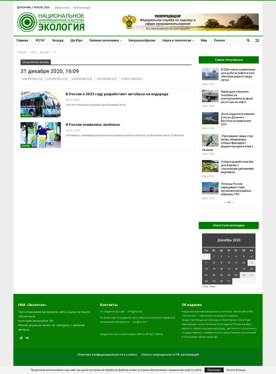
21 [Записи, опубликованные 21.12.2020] (206, 275)
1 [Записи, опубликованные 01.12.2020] (214, 256)
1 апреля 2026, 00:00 (106, 79)
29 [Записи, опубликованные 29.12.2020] (214, 281)
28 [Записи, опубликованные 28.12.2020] (206, 281)
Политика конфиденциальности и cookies (107, 354)
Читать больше (236, 370)
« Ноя (205, 286)
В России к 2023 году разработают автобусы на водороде (117, 94)
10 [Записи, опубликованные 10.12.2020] (229, 262)
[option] (228, 134)
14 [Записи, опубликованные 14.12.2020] (206, 268)
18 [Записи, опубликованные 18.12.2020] (236, 268)
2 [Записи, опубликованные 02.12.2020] (221, 256)
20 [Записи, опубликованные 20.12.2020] (251, 268)
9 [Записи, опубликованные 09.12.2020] (221, 262)
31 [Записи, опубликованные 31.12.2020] (229, 281)
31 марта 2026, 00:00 (131, 79)
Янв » (213, 286)
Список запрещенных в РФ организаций (170, 354)
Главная (22, 40)
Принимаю (214, 370)
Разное (219, 40)
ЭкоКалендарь (81, 7)
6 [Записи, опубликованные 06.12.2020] (251, 256)
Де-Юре (76, 40)
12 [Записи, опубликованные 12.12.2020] (243, 262)
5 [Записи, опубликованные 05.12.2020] (243, 256)
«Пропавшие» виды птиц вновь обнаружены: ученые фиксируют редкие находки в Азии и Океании (227, 142)
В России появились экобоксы (93, 124)
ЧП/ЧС (40, 40)
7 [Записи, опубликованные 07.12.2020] (206, 262)
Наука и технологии (176, 40)
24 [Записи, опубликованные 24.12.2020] (229, 275)
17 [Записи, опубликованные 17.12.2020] (229, 268)
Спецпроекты (62, 7)
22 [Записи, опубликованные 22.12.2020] (214, 275)
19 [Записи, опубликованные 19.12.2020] (243, 268)
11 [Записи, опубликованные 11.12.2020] (236, 262)
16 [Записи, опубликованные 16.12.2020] (221, 268)
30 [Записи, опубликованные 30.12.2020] (221, 281)
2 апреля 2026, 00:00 (81, 79)
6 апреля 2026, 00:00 (32, 79)
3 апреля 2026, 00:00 (57, 79)
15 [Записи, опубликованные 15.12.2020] (214, 268)
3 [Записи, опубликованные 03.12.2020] (228, 256)
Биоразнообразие (142, 40)
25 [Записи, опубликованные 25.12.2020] (236, 275)
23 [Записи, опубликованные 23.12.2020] (221, 275)
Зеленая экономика (104, 40)
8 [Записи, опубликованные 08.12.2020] (214, 262)
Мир (204, 40)
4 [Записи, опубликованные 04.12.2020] (236, 256)
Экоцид (57, 40)
